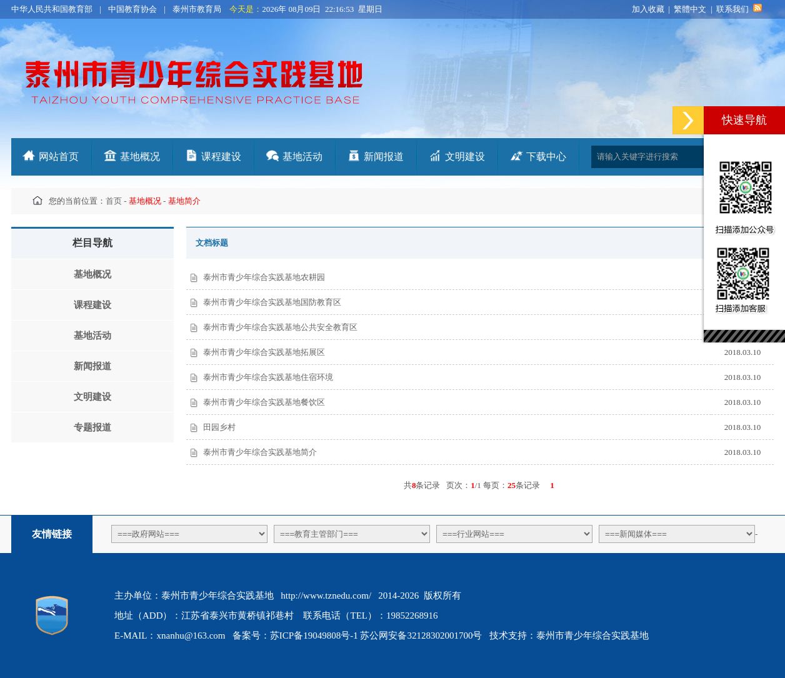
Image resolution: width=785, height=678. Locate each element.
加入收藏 (648, 9)
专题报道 (92, 427)
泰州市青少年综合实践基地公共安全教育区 (280, 327)
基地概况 (140, 156)
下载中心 (546, 156)
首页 (114, 201)
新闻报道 (384, 156)
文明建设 (465, 156)
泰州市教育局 (196, 9)
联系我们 (732, 9)
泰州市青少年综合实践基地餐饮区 (264, 402)
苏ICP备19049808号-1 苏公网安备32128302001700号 (376, 636)
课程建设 (221, 156)
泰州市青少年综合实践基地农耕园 (264, 277)
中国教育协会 (132, 9)
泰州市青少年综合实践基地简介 (260, 452)
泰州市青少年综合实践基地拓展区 (264, 352)
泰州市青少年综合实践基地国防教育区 (272, 302)
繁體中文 (690, 9)
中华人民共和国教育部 (51, 9)
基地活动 (302, 156)
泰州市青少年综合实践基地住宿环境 (268, 377)
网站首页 (59, 156)
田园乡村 (219, 427)
